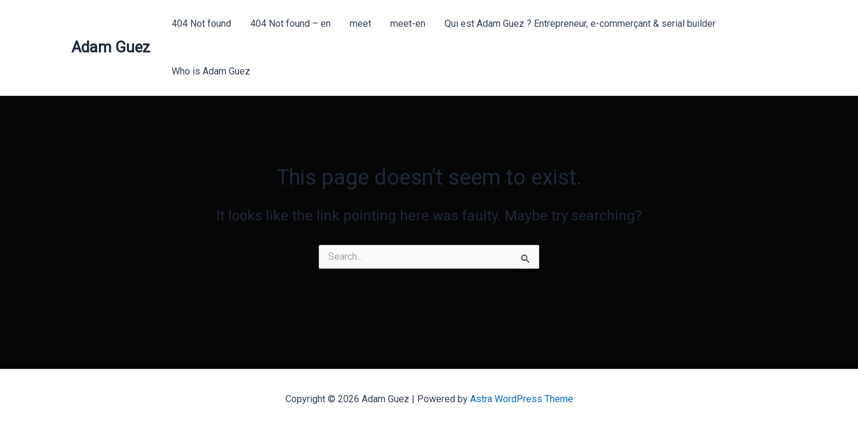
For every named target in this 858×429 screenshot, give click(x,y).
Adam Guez (111, 47)
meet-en (407, 23)
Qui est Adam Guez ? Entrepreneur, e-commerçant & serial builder (580, 23)
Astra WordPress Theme (521, 399)
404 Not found (201, 23)
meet (360, 23)
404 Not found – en (290, 23)
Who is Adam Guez (211, 71)
